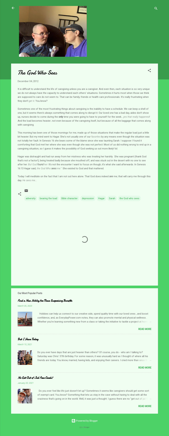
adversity (30, 198)
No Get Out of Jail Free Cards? (35, 378)
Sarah (112, 198)
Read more (144, 329)
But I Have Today (28, 339)
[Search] (156, 9)
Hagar (101, 198)
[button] (149, 71)
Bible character (69, 198)
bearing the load (48, 198)
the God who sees (129, 198)
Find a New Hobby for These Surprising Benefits (45, 301)
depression (88, 198)
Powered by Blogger (84, 420)
